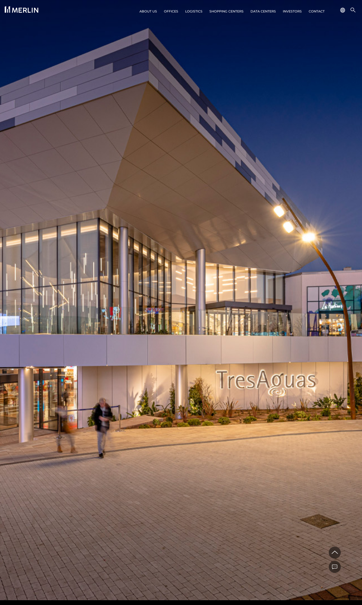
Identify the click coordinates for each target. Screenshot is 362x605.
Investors (292, 11)
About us (148, 11)
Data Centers (263, 11)
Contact (317, 11)
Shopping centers (226, 11)
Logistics (193, 11)
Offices (171, 11)
